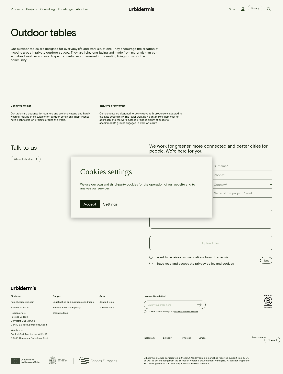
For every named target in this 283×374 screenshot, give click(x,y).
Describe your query (164, 206)
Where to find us (25, 159)
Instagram (149, 337)
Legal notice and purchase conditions (73, 302)
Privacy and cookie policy (67, 307)
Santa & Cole (106, 302)
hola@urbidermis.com (22, 302)
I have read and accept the (195, 263)
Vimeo (202, 337)
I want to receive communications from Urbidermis (192, 257)
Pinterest (186, 337)
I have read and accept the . (174, 311)
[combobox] (242, 184)
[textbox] (222, 184)
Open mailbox (60, 313)
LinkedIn (167, 337)
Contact (272, 340)
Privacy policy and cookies (186, 311)
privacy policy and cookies (214, 263)
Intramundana (107, 307)
